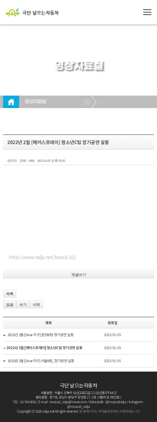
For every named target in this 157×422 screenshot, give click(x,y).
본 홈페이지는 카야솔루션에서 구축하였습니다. (109, 411)
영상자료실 (35, 101)
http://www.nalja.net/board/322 (42, 257)
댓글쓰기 (78, 275)
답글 (9, 305)
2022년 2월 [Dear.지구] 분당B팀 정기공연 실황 (40, 334)
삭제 (36, 305)
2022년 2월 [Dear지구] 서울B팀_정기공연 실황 (40, 360)
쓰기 (23, 305)
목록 (9, 294)
